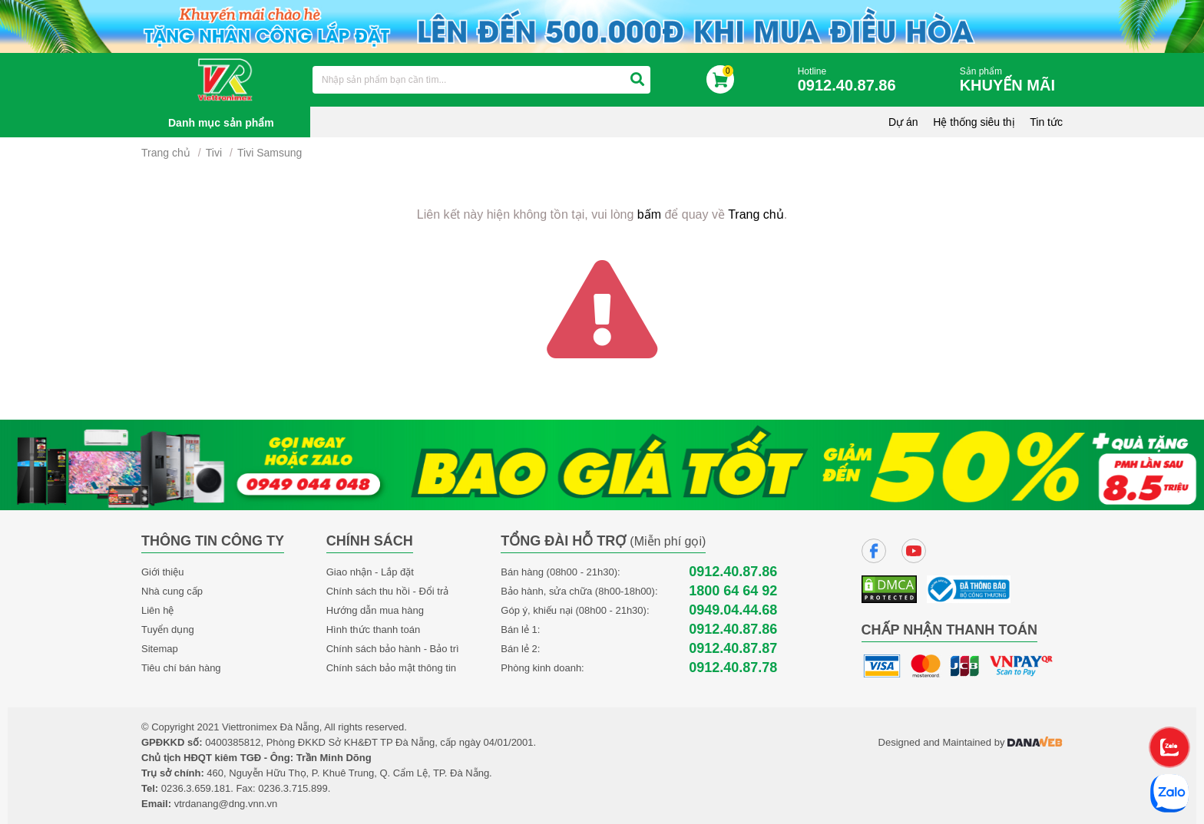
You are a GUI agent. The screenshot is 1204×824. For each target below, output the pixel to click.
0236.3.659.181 (195, 788)
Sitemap (159, 648)
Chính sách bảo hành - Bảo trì (392, 648)
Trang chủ (165, 153)
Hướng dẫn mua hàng (375, 610)
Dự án (903, 122)
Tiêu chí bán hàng (181, 668)
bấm (649, 214)
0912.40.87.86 (733, 571)
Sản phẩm (1011, 80)
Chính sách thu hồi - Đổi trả (387, 591)
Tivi (214, 153)
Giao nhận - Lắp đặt (370, 572)
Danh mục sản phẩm (221, 123)
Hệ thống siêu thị (973, 122)
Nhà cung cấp (172, 591)
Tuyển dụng (167, 629)
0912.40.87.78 (733, 667)
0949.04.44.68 (733, 610)
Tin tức (1046, 122)
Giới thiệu (162, 572)
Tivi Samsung (269, 153)
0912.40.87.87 (733, 648)
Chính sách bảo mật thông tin (391, 668)
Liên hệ (157, 610)
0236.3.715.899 (292, 788)
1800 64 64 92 (733, 591)
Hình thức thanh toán (373, 629)
